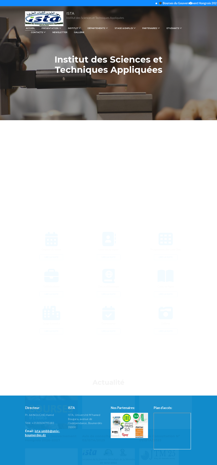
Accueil (30, 28)
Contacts (37, 32)
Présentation (50, 28)
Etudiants (173, 28)
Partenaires (149, 28)
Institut (73, 28)
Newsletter (59, 32)
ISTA (70, 13)
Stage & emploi (124, 28)
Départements (96, 28)
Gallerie (79, 32)
